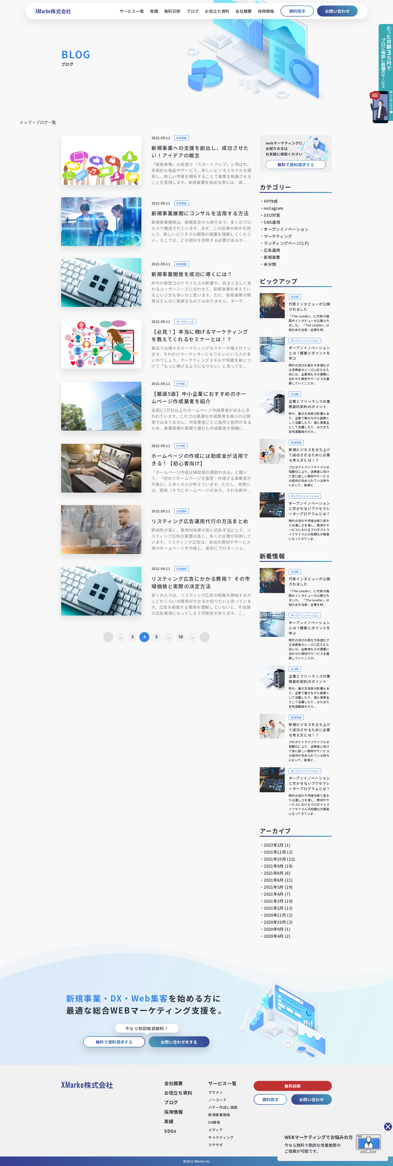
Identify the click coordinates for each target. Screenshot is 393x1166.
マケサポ (215, 1144)
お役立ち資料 (217, 11)
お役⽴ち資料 (178, 1092)
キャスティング (221, 1137)
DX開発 (214, 1122)
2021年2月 (273, 908)
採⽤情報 (173, 1111)
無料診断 (172, 11)
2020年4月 (273, 936)
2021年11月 (275, 852)
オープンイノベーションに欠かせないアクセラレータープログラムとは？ (309, 508)
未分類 (268, 264)
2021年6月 (273, 880)
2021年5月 (273, 887)
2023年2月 (273, 845)
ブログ (192, 11)
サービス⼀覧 (222, 1083)
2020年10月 (275, 922)
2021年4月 (273, 894)
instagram (271, 208)
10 (180, 637)
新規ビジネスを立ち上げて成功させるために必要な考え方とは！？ (309, 455)
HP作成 (180, 383)
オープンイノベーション (284, 229)
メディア (215, 1129)
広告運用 (181, 511)
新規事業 (181, 138)
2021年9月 (273, 866)
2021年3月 (273, 901)
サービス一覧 (132, 11)
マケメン (215, 1092)
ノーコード (217, 1099)
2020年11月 (275, 915)
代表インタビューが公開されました (309, 306)
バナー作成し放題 (222, 1107)
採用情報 (266, 11)
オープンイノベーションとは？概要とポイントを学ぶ (309, 353)
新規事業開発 (219, 1114)
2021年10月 (275, 859)
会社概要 (243, 11)
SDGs (170, 1130)
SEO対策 (270, 215)
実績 (154, 11)
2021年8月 (273, 873)
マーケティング (185, 321)
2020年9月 (273, 929)
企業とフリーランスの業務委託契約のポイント (309, 404)
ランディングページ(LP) (284, 243)
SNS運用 (270, 222)
